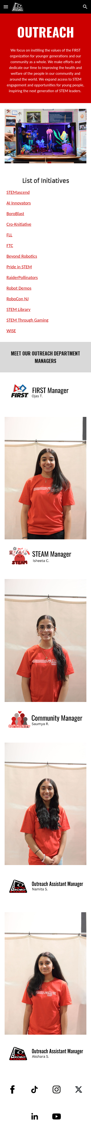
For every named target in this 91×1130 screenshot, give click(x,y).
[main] (46, 31)
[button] (6, 6)
